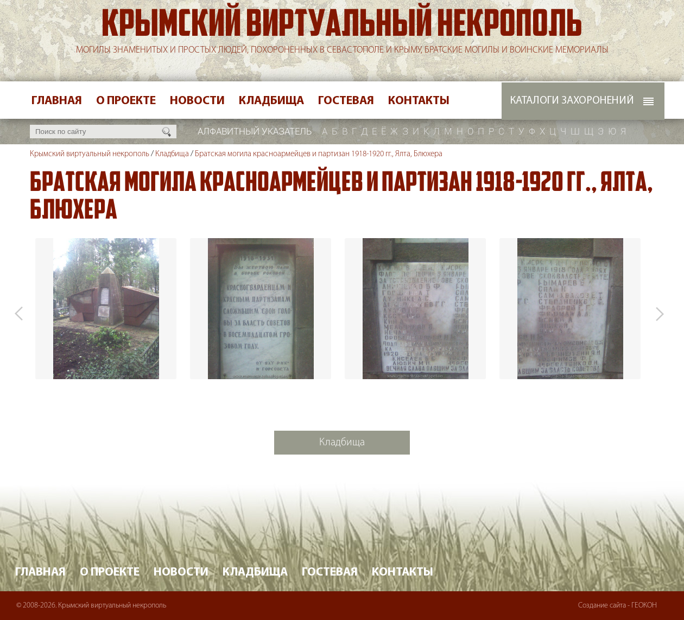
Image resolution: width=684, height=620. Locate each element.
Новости (197, 101)
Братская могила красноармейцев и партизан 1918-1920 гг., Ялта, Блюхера (318, 154)
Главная (56, 101)
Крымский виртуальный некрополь (342, 26)
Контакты (418, 101)
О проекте (126, 101)
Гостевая (346, 101)
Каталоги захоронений (572, 100)
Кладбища (271, 101)
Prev (19, 313)
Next (659, 313)
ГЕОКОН (644, 606)
